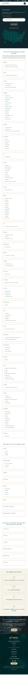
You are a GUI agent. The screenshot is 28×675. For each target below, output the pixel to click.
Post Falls (7, 420)
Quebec (4, 500)
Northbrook (7, 212)
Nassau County (8, 291)
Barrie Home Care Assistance (8, 506)
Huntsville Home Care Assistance (11, 65)
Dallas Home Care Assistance (10, 373)
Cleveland (7, 317)
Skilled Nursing (14, 652)
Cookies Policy (21, 666)
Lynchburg (7, 396)
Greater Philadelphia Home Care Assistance (13, 337)
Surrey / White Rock (8, 463)
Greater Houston (8, 377)
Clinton (6, 139)
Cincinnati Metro (8, 315)
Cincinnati (7, 313)
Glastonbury (7, 145)
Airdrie (6, 451)
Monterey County (8, 103)
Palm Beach (7, 176)
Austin (6, 370)
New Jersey (7, 274)
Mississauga (7, 489)
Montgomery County (9, 238)
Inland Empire (7, 99)
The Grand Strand (8, 351)
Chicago (6, 200)
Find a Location (6, 666)
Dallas (6, 372)
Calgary (6, 453)
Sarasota (6, 179)
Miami (6, 172)
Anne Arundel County (9, 235)
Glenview (7, 207)
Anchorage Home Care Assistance (11, 75)
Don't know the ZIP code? (14, 28)
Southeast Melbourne (7, 549)
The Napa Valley (8, 119)
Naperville (7, 211)
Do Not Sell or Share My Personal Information (18, 668)
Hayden (6, 417)
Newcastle (5, 542)
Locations (19, 0)
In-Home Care (14, 643)
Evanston (7, 205)
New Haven (7, 148)
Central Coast (6, 529)
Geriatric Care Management (14, 658)
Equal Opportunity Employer (7, 668)
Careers (15, 0)
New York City (7, 293)
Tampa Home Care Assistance (10, 181)
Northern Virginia (8, 397)
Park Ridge (7, 218)
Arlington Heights (8, 198)
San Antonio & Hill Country (9, 379)
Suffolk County (7, 294)
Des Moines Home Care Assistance (11, 226)
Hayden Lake (7, 418)
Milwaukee (7, 436)
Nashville (7, 360)
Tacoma (6, 424)
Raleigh (6, 305)
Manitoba (5, 472)
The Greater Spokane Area (10, 427)
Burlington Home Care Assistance (11, 387)
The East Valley (8, 85)
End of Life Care (14, 657)
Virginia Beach (7, 403)
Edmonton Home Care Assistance (9, 513)
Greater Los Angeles (9, 97)
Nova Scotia (5, 479)
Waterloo (7, 494)
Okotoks (6, 455)
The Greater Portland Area (10, 329)
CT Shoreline (7, 141)
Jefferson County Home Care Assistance (12, 131)
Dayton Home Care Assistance (10, 320)
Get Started (14, 630)
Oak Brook (7, 214)
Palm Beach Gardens (9, 178)
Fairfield (6, 143)
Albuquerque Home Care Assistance (11, 282)
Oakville (6, 490)
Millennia (6, 101)
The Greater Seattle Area (9, 426)
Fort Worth (7, 375)
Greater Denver (8, 129)
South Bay (7, 117)
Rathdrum (7, 422)
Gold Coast (5, 535)
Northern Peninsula (8, 106)
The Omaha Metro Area (9, 265)
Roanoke (6, 401)
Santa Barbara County (9, 115)
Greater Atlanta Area (8, 190)
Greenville (7, 349)
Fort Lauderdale (8, 169)
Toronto (6, 492)
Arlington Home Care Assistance (11, 368)
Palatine (6, 216)
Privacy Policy (17, 666)
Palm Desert (7, 110)
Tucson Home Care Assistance (10, 87)
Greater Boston (8, 247)
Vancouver (7, 465)
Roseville (7, 112)
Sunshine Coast (6, 555)
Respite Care (14, 649)
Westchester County (9, 296)
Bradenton (7, 165)
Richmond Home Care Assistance (11, 399)
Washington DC (8, 157)
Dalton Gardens (8, 413)
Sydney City (5, 562)
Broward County (8, 167)
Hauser (6, 415)
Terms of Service (11, 666)
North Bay (7, 104)
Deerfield (7, 202)
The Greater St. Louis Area (10, 255)
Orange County (7, 108)
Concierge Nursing (14, 653)
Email (10, 0)
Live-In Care (14, 646)
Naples (6, 174)
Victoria (6, 467)
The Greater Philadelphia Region (11, 339)
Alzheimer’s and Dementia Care (14, 641)
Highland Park (7, 209)
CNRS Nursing (14, 655)
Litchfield (7, 146)
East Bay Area (7, 96)
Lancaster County (8, 264)
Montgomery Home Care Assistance (11, 67)
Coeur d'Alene (7, 411)
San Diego (7, 113)
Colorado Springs (8, 127)
